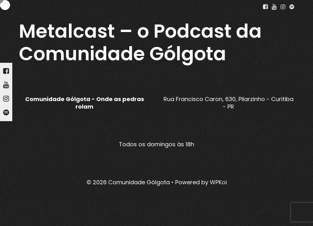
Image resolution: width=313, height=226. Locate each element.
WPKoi (218, 182)
